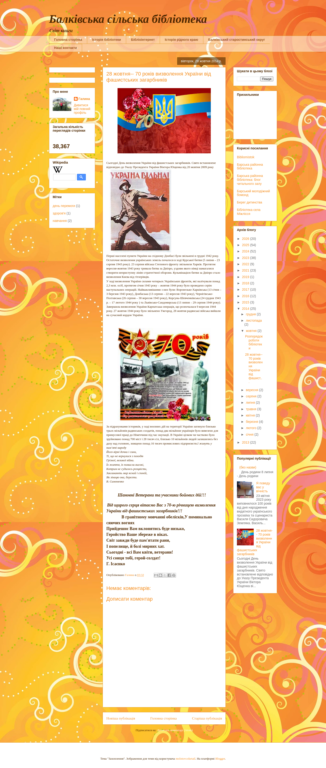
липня (251, 402)
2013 (246, 442)
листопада (254, 320)
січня (250, 434)
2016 (246, 296)
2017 (246, 289)
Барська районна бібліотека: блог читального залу (250, 180)
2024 (246, 251)
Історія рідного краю (181, 39)
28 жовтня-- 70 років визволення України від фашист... (254, 368)
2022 (246, 264)
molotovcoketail (185, 758)
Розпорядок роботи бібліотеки (254, 342)
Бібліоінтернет (143, 39)
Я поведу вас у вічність (263, 487)
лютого (251, 428)
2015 (246, 302)
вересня (252, 390)
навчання (60, 221)
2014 (246, 308)
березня (252, 422)
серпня (251, 396)
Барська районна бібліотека (250, 166)
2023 (246, 258)
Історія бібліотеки (106, 39)
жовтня (251, 331)
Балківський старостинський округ (236, 39)
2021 (246, 270)
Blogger (220, 758)
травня (251, 409)
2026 (246, 239)
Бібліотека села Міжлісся (248, 212)
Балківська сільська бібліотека (128, 18)
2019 (246, 277)
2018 (246, 283)
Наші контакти (65, 48)
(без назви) (247, 467)
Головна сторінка (68, 39)
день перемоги (64, 206)
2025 (246, 245)
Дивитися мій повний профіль (82, 108)
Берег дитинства (249, 202)
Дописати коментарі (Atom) (175, 730)
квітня (251, 415)
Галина (84, 99)
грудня (251, 314)
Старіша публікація (207, 718)
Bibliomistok (245, 157)
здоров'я (59, 213)
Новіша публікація (120, 718)
